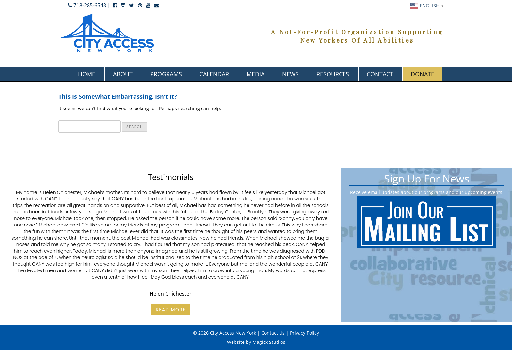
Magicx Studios (268, 342)
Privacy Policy (304, 333)
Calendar (214, 74)
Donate (422, 74)
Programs (166, 74)
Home (86, 74)
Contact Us (273, 333)
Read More (170, 309)
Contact (380, 74)
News (290, 74)
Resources (332, 74)
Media (255, 74)
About (123, 74)
